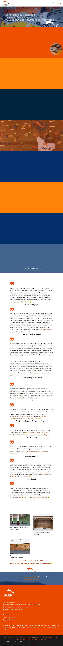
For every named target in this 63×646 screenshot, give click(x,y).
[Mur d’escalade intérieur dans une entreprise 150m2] (20, 520)
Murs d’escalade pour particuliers (50, 637)
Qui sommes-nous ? (9, 602)
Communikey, (48, 641)
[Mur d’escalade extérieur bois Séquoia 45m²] (43, 522)
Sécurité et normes (9, 617)
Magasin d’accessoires (10, 620)
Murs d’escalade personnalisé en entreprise (16, 607)
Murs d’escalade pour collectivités (32, 637)
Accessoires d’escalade (40, 639)
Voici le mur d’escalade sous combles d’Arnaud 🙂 (34, 497)
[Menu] (53, 3)
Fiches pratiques (8, 615)
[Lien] (5, 3)
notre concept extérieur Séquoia (39, 435)
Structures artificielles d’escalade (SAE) (13, 637)
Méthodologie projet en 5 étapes (13, 609)
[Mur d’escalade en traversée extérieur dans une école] (20, 546)
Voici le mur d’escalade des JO (29, 398)
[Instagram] (57, 3)
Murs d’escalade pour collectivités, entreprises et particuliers (22, 604)
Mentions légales (14, 641)
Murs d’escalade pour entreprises (25, 639)
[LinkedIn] (60, 3)
